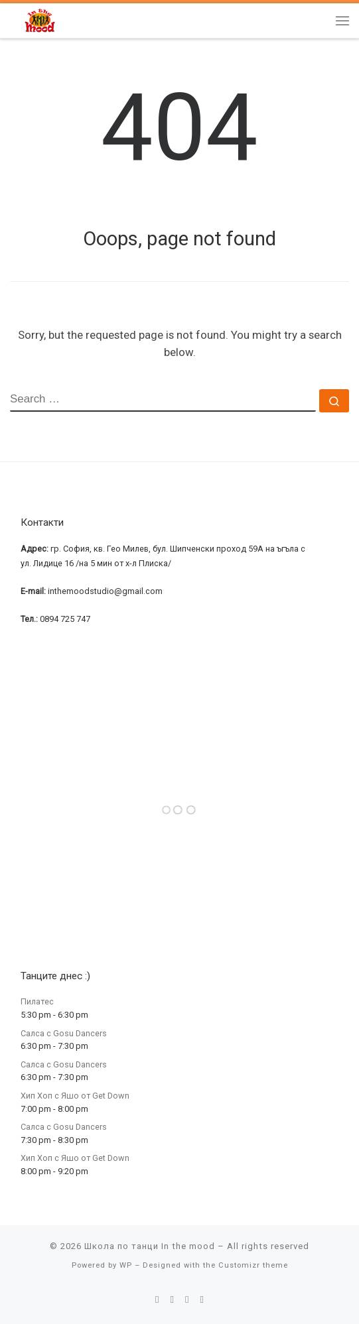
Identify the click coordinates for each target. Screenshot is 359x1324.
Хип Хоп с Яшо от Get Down (75, 1096)
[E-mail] (157, 1300)
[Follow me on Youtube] (202, 1300)
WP (125, 1265)
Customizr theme (253, 1265)
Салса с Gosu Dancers (64, 1033)
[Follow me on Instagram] (187, 1300)
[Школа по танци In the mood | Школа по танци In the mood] (40, 19)
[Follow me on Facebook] (172, 1300)
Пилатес (37, 1001)
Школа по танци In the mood (149, 1246)
